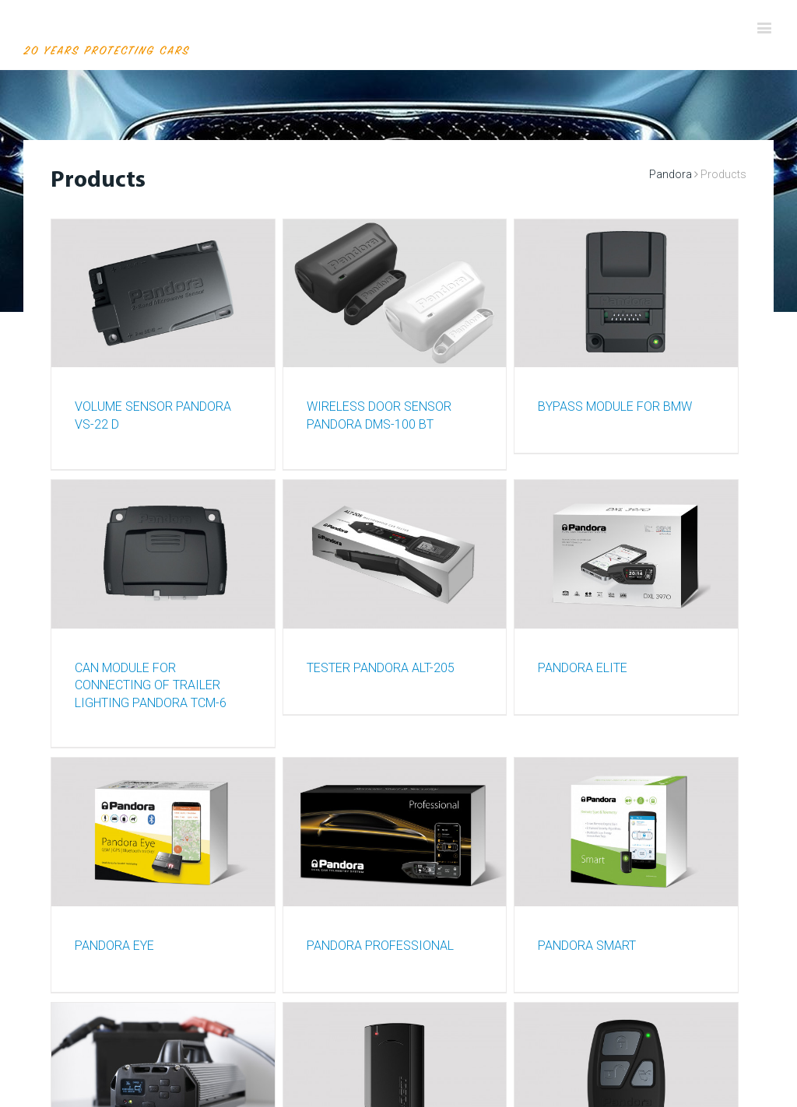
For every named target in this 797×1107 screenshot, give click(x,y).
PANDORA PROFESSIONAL (380, 945)
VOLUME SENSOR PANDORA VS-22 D (153, 415)
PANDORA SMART (587, 945)
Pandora (670, 174)
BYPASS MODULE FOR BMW (615, 406)
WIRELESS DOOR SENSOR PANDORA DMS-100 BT (379, 415)
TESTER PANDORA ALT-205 (381, 667)
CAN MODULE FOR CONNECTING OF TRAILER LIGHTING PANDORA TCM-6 (150, 685)
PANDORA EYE (114, 945)
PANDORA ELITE (582, 667)
